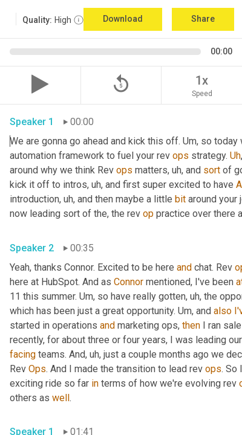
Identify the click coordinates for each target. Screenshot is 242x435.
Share (203, 19)
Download (123, 19)
